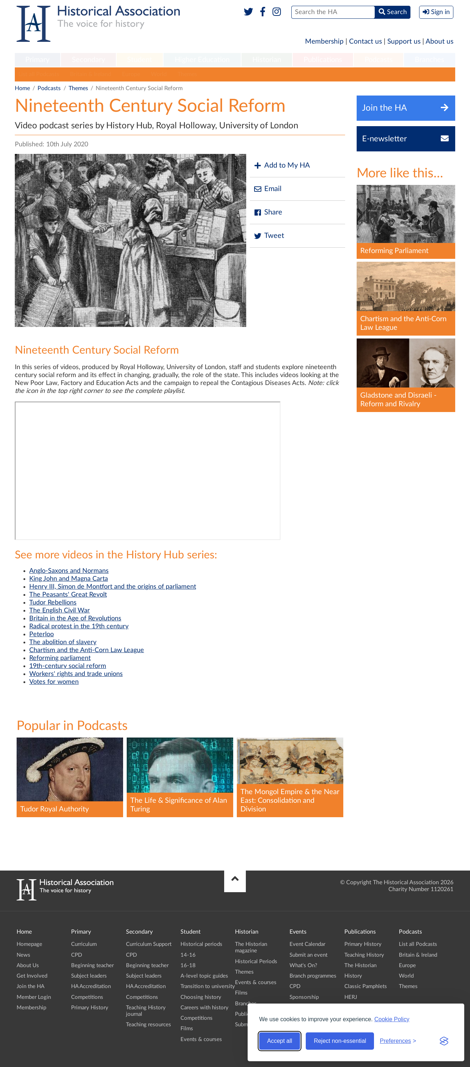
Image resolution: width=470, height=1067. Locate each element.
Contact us (365, 41)
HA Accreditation (91, 986)
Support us (404, 41)
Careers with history (204, 1007)
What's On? (303, 965)
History (353, 976)
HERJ (350, 997)
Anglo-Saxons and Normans (69, 571)
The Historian (360, 965)
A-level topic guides (204, 976)
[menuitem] (37, 60)
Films (186, 1028)
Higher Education (202, 59)
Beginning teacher (92, 965)
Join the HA (30, 986)
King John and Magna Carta (68, 579)
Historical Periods (256, 961)
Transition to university (207, 986)
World (159, 74)
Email (267, 189)
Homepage (29, 944)
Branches (429, 59)
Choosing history (200, 997)
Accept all (279, 1041)
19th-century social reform (67, 666)
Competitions (87, 997)
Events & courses (201, 1039)
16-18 (188, 965)
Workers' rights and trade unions (76, 674)
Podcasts (379, 59)
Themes (187, 74)
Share (267, 212)
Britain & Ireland (90, 74)
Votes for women (54, 682)
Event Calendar (307, 944)
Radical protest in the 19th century (79, 626)
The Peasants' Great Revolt (68, 595)
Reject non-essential (340, 1041)
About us (439, 41)
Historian (266, 59)
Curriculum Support (148, 944)
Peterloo (41, 634)
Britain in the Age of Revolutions (75, 618)
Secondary (88, 59)
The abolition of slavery (62, 642)
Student (139, 59)
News (23, 955)
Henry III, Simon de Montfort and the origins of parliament (112, 587)
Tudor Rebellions (53, 602)
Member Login (34, 997)
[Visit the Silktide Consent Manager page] (444, 1041)
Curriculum (84, 944)
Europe (131, 74)
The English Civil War (59, 610)
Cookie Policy (391, 1019)
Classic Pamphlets (365, 986)
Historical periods (201, 944)
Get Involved (32, 976)
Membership (324, 41)
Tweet (268, 236)
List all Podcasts (38, 74)
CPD (76, 955)
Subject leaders (89, 976)
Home (22, 88)
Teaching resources (148, 1024)
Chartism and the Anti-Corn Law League (86, 650)
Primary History (89, 1007)
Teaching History (364, 955)
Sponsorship (304, 997)
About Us (28, 965)
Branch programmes (313, 976)
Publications (323, 59)
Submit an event (308, 955)
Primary (37, 59)
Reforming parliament (60, 658)
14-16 (188, 955)
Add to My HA (281, 165)
